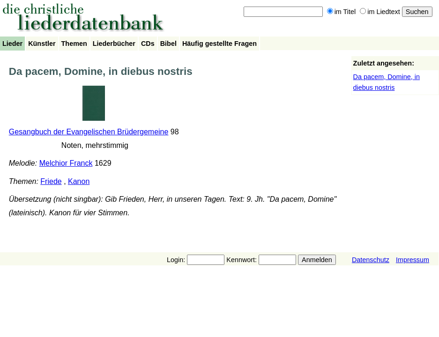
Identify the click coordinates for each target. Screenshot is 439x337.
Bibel (168, 43)
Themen (74, 43)
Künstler (41, 43)
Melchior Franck (66, 163)
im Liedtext (380, 11)
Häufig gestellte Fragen (219, 43)
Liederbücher (114, 43)
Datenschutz (370, 260)
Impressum (412, 260)
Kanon (78, 181)
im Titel (341, 11)
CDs (148, 43)
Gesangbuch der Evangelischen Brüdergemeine (89, 132)
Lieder (12, 43)
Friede (50, 181)
